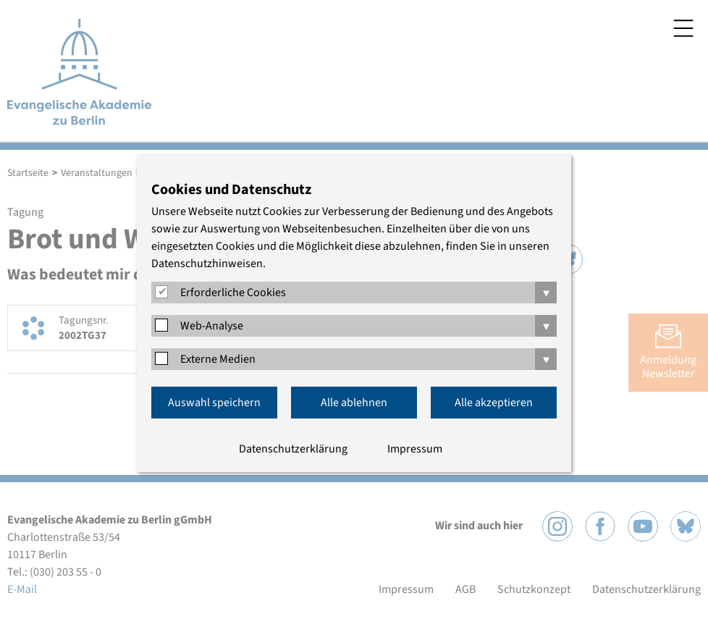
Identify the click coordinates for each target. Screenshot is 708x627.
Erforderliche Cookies (233, 292)
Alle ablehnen (354, 403)
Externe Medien (218, 359)
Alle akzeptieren (494, 403)
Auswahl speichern (214, 403)
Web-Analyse (211, 326)
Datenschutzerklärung (293, 449)
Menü (683, 28)
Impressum (414, 449)
